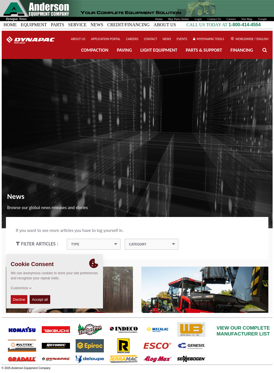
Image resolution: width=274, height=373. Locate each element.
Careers (231, 19)
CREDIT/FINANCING (128, 24)
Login (198, 19)
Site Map (246, 19)
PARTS (57, 24)
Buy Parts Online (178, 19)
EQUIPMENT (34, 24)
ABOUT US (165, 24)
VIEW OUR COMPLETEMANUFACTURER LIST (243, 331)
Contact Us (214, 19)
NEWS (97, 24)
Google (262, 19)
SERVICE (77, 24)
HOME (10, 24)
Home (159, 19)
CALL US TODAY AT (208, 24)
